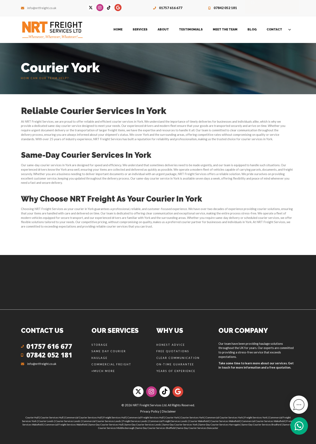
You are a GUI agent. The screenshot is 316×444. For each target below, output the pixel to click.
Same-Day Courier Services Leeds (143, 424)
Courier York (172, 417)
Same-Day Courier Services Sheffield (156, 427)
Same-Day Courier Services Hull (106, 424)
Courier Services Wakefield (225, 421)
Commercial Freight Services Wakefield (66, 424)
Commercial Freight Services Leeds (168, 421)
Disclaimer (169, 411)
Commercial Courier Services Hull (83, 417)
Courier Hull (32, 417)
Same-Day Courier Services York (180, 424)
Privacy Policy (149, 411)
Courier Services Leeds (67, 421)
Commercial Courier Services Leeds (101, 421)
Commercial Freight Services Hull (145, 417)
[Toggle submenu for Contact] (289, 29)
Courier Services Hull (51, 417)
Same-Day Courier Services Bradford (261, 424)
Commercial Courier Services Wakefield (263, 421)
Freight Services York (255, 417)
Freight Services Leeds (135, 421)
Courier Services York (192, 417)
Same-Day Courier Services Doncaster (197, 427)
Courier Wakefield (199, 421)
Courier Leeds (46, 421)
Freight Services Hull (114, 417)
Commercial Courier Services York (224, 417)
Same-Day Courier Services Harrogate (219, 424)
